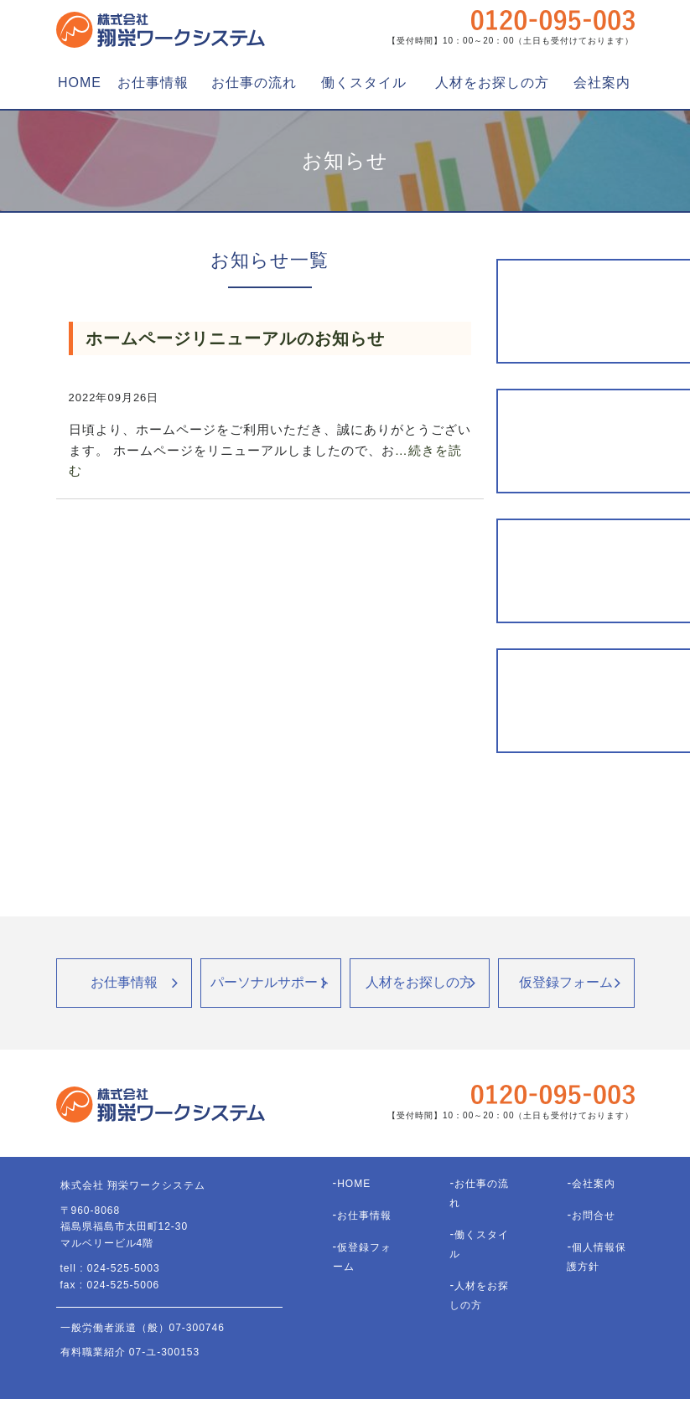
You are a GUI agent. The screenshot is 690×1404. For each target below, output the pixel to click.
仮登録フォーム (566, 982)
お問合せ (593, 1215)
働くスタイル (364, 82)
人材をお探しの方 (492, 82)
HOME (79, 82)
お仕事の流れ (254, 82)
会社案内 (601, 82)
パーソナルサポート (270, 982)
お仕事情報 (153, 82)
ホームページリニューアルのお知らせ (235, 338)
